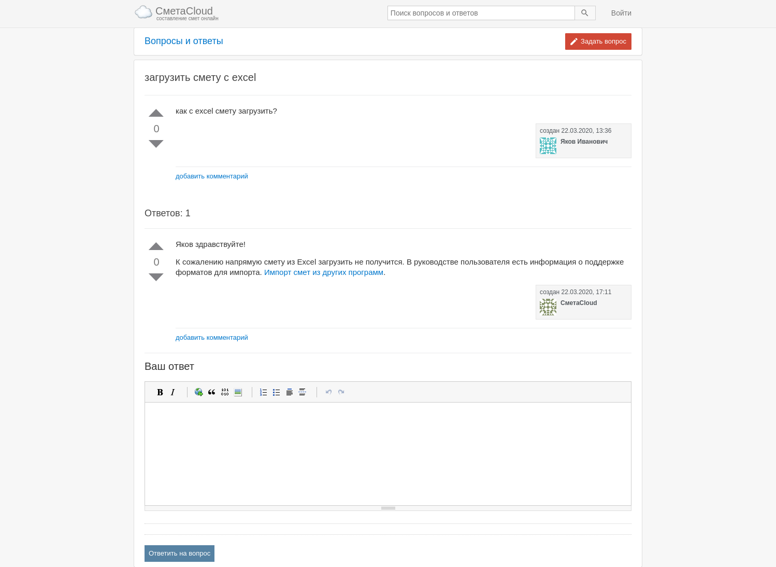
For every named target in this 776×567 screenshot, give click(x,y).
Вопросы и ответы (184, 41)
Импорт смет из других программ (323, 272)
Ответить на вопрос (179, 553)
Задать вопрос (603, 41)
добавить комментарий (212, 176)
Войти (621, 13)
